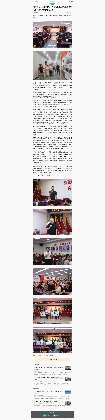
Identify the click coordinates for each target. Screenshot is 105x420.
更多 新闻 (52, 359)
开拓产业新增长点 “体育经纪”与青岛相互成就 (48, 402)
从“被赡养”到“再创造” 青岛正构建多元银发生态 (48, 392)
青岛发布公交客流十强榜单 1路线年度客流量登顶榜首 (48, 379)
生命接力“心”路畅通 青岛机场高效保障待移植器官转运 (48, 368)
